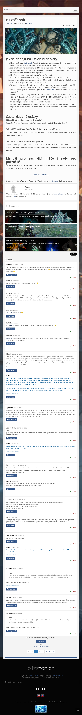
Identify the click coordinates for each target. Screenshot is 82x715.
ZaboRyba (10, 499)
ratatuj (8, 481)
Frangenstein (11, 465)
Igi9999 (9, 265)
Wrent (10, 23)
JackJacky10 (11, 428)
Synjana (9, 408)
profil (14, 196)
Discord (55, 181)
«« (29, 651)
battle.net (28, 63)
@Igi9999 (9, 338)
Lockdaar (9, 293)
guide (73, 25)
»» (53, 651)
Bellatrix (8, 376)
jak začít (67, 25)
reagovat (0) (12, 420)
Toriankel (10, 536)
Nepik (8, 354)
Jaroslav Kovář (33, 676)
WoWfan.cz (8, 10)
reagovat (10, 286)
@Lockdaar (10, 313)
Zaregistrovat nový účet (41, 646)
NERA (8, 597)
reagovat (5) (12, 275)
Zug (7, 517)
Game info (29, 23)
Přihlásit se (41, 641)
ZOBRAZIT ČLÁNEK (41, 175)
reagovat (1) (12, 370)
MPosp (9, 614)
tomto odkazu (58, 194)
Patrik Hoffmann (57, 676)
